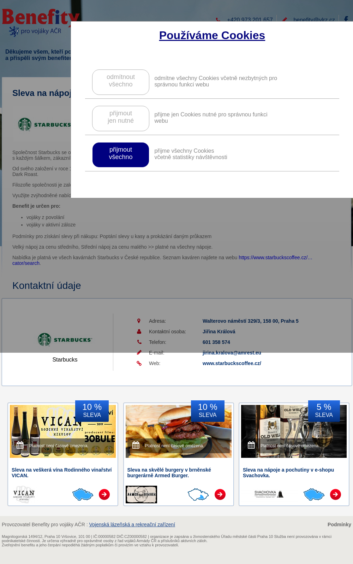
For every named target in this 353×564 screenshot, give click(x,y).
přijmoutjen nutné (121, 117)
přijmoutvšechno (120, 153)
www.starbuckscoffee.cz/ (232, 363)
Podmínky (339, 524)
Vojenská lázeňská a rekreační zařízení (132, 524)
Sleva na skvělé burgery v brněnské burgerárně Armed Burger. (169, 472)
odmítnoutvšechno (121, 80)
